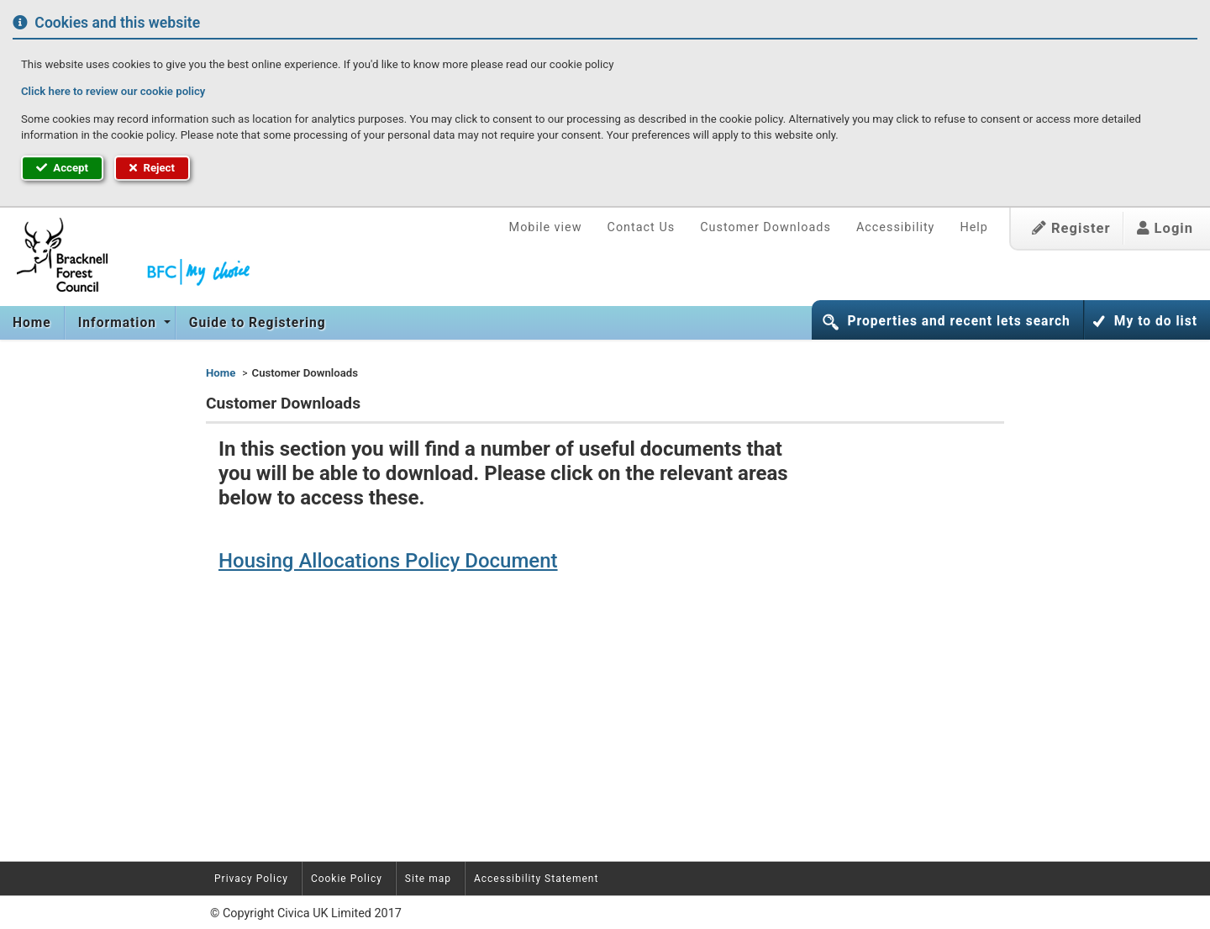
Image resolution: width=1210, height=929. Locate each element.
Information (119, 322)
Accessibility (895, 227)
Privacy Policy (251, 878)
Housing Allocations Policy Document (388, 561)
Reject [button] (152, 167)
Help (973, 227)
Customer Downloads (765, 227)
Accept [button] (62, 167)
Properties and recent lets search (958, 321)
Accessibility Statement (536, 878)
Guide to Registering (257, 322)
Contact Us (642, 227)
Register (1071, 228)
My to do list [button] (1155, 321)
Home (32, 322)
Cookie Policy (346, 878)
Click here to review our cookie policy (113, 91)
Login (1165, 228)
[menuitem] (32, 323)
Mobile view (545, 227)
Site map (428, 878)
